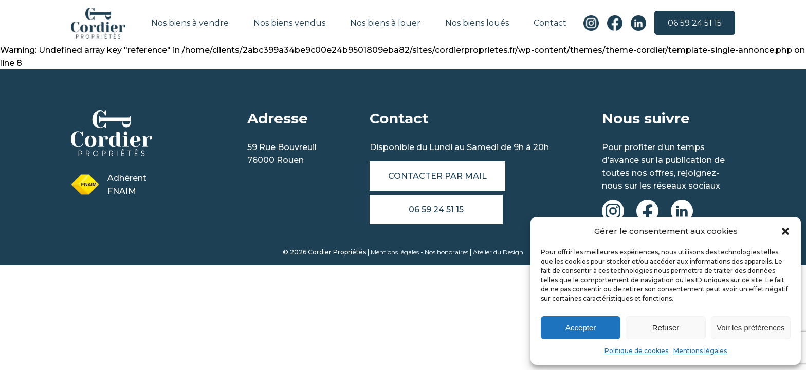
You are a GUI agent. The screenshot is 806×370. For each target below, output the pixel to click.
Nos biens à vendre (190, 23)
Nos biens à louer (386, 23)
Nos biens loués (477, 23)
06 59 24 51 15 (695, 23)
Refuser (666, 327)
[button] (785, 231)
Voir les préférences (751, 327)
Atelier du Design (498, 252)
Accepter (580, 327)
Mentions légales (700, 351)
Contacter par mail (437, 176)
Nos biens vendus (290, 23)
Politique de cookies (636, 351)
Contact (550, 23)
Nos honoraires (446, 252)
